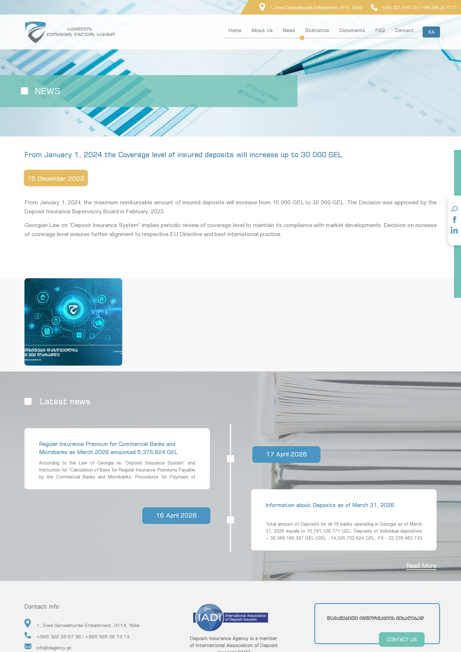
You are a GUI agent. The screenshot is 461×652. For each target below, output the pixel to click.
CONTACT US (400, 638)
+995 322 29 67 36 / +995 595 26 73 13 (77, 634)
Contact (403, 30)
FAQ (379, 30)
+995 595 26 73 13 (439, 7)
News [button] (288, 30)
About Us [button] (261, 30)
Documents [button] (352, 30)
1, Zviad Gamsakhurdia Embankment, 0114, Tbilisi (310, 7)
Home (234, 30)
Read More (420, 564)
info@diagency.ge (47, 646)
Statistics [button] (317, 30)
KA (431, 32)
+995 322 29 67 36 (394, 7)
